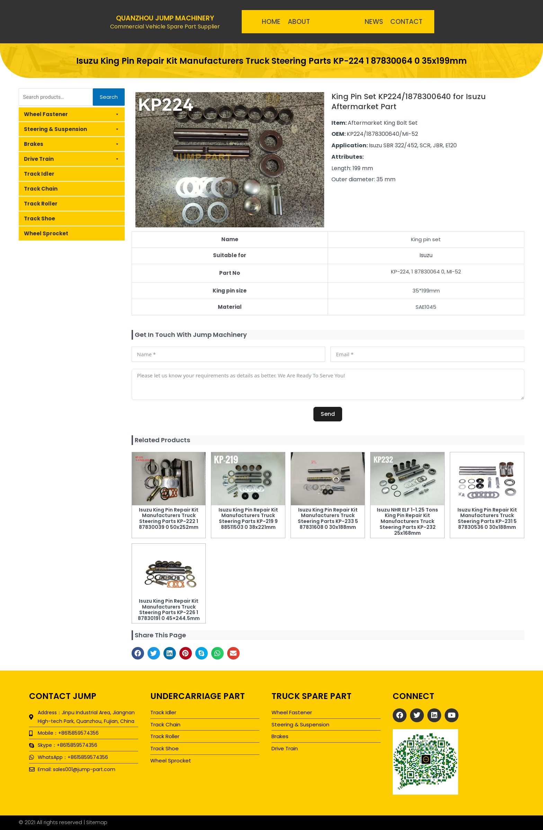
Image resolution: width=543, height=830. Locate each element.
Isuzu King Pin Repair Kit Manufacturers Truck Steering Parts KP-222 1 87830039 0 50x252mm (168, 518)
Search (109, 97)
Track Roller (40, 203)
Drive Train (71, 159)
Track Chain (40, 188)
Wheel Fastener (71, 114)
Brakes (71, 144)
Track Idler (39, 173)
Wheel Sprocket (46, 233)
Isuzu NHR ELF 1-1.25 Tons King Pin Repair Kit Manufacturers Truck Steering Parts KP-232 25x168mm (407, 521)
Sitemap (97, 822)
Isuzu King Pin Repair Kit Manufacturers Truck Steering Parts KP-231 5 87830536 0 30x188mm (487, 518)
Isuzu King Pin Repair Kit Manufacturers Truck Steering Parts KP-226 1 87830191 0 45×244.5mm (169, 609)
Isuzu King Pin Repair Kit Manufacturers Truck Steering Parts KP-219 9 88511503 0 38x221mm (248, 518)
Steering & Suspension (71, 129)
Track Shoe (39, 218)
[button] (138, 653)
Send (328, 414)
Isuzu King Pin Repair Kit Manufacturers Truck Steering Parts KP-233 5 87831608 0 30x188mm (328, 518)
